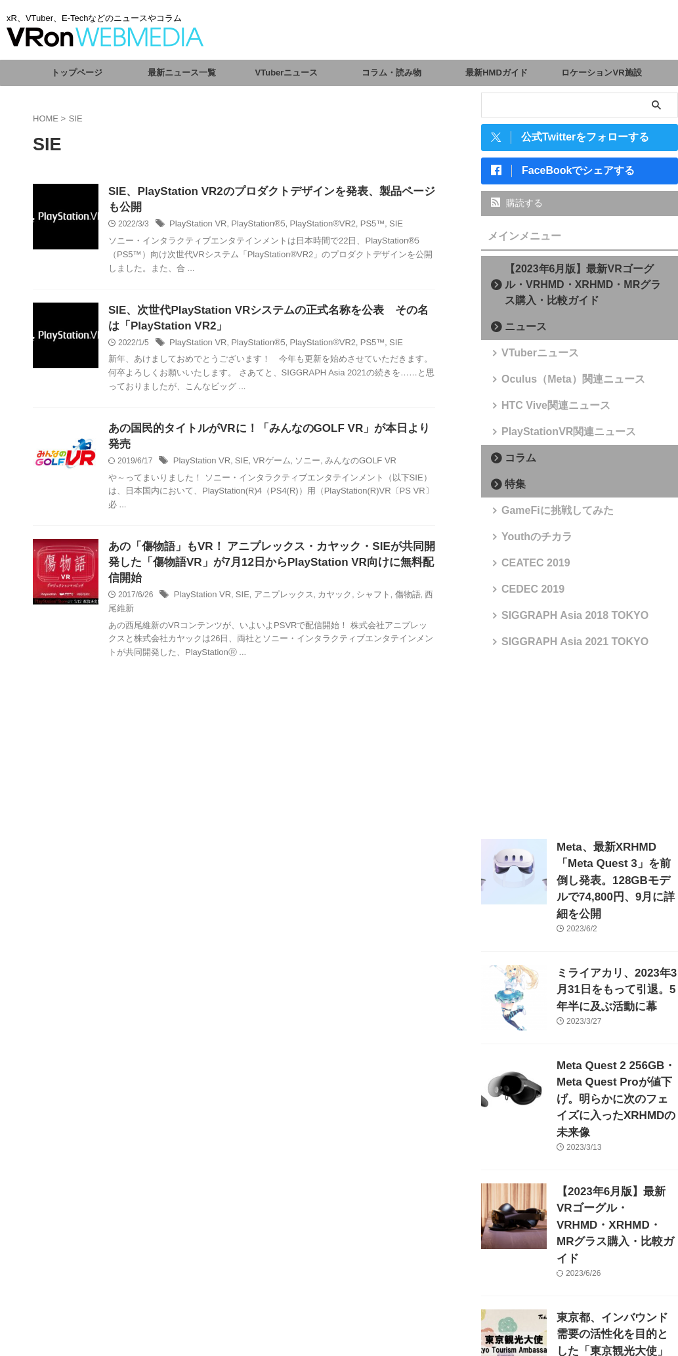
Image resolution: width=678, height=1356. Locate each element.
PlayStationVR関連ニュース (555, 437)
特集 (511, 489)
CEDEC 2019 (525, 594)
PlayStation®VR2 (311, 226)
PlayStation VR (195, 226)
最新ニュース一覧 (182, 72)
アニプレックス (275, 588)
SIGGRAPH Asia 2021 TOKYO (560, 647)
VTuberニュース (286, 72)
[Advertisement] (579, 749)
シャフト (359, 588)
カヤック (323, 588)
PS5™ (358, 226)
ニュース (520, 332)
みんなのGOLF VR (347, 451)
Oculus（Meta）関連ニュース (558, 384)
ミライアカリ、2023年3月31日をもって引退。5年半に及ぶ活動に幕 (616, 967)
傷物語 (391, 588)
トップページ (76, 72)
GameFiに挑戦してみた (545, 515)
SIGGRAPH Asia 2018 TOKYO (560, 620)
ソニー (298, 451)
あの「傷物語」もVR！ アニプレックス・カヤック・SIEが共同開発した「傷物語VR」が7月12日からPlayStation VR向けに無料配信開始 (267, 554)
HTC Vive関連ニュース (544, 410)
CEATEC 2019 (528, 568)
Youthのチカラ (529, 542)
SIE (379, 226)
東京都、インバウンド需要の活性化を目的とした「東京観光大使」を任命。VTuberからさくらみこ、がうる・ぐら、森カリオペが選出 (616, 1277)
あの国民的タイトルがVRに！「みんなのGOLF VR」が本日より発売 (270, 433)
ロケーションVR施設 (601, 72)
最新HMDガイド (496, 72)
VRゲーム (264, 451)
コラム (515, 463)
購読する (517, 208)
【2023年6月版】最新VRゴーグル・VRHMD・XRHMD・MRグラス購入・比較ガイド (583, 289)
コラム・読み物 (391, 72)
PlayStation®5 (251, 226)
